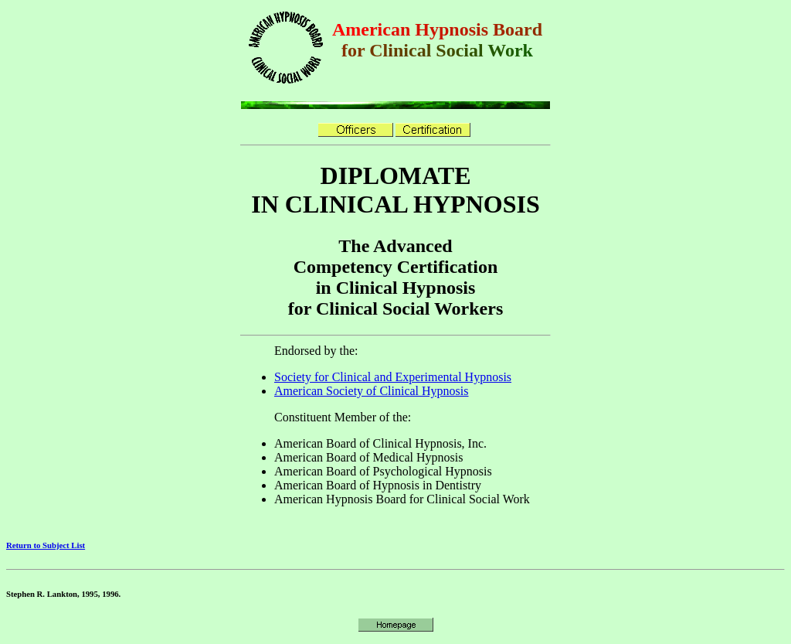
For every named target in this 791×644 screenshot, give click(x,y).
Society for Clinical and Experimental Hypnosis (392, 376)
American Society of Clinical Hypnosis (371, 390)
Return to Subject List (45, 545)
